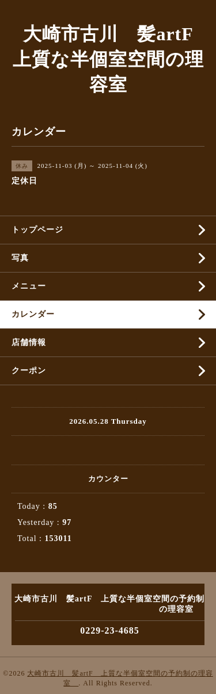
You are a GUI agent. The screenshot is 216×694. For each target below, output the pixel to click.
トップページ (37, 229)
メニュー (29, 286)
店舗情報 (29, 342)
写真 (20, 258)
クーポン (29, 370)
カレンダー (33, 314)
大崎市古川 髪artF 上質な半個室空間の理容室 (112, 59)
